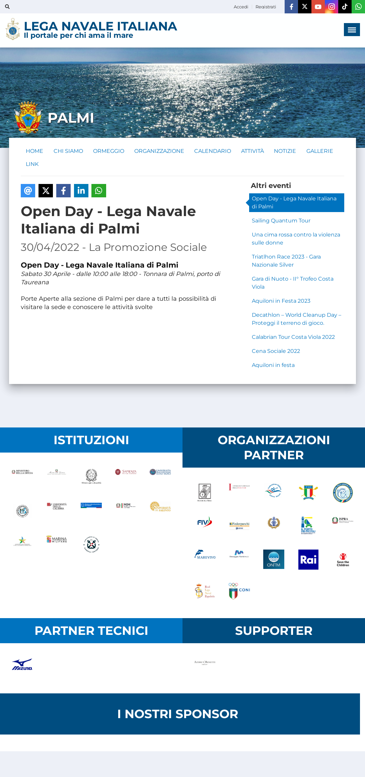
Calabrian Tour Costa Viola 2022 (293, 337)
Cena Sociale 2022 (276, 352)
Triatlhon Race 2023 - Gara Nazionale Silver (286, 261)
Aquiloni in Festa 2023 (281, 301)
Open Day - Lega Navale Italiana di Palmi (294, 203)
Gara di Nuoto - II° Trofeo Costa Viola (293, 283)
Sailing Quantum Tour (281, 221)
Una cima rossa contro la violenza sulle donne (296, 239)
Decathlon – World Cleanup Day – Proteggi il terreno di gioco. (296, 319)
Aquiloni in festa (273, 366)
